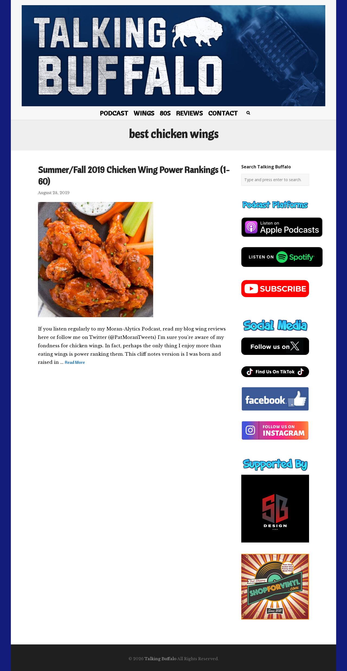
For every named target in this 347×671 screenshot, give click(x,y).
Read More (75, 362)
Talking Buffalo (160, 658)
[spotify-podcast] (282, 269)
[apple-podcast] (282, 239)
